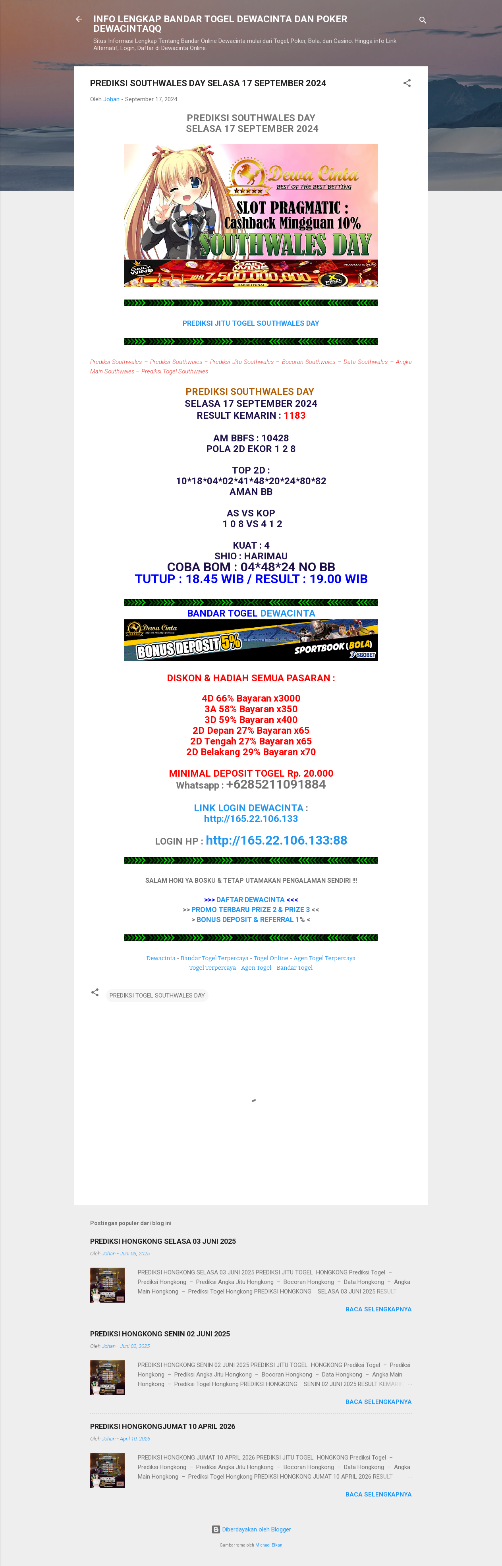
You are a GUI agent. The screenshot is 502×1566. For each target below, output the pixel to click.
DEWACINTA (287, 613)
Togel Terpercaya (212, 967)
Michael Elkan (268, 1545)
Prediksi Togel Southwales (174, 371)
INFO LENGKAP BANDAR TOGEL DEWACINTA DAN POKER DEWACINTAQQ (220, 24)
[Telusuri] (423, 22)
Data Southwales (366, 361)
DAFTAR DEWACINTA (250, 899)
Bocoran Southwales (308, 361)
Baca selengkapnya (379, 1309)
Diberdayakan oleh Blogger (251, 1529)
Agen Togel (256, 967)
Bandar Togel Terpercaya (215, 958)
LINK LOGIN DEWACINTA (248, 808)
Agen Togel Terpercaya (324, 958)
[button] (407, 84)
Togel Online (271, 958)
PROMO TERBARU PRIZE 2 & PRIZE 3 (250, 909)
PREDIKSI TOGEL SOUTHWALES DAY (157, 995)
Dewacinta (161, 958)
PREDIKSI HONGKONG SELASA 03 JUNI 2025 (163, 1241)
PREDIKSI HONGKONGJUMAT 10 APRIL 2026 (162, 1426)
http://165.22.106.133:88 (277, 840)
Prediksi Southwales (116, 361)
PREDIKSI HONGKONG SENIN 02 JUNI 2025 (160, 1334)
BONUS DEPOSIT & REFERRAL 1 (248, 919)
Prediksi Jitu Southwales (242, 361)
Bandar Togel (294, 967)
